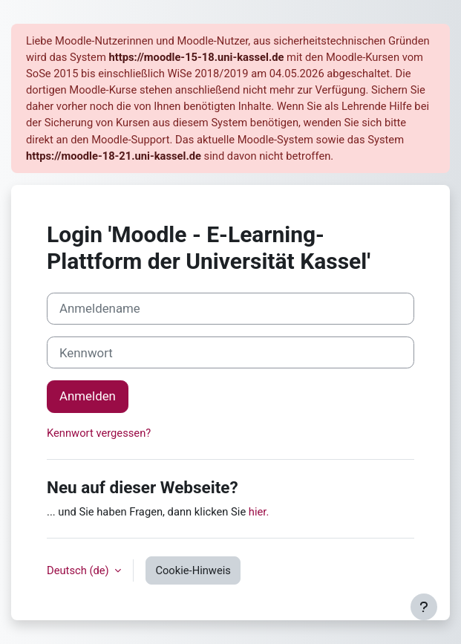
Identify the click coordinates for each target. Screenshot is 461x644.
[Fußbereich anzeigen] (424, 606)
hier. (259, 511)
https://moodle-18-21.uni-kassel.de (113, 156)
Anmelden (87, 395)
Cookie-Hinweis (193, 570)
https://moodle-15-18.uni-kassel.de (196, 57)
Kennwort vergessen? (99, 433)
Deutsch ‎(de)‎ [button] (79, 570)
